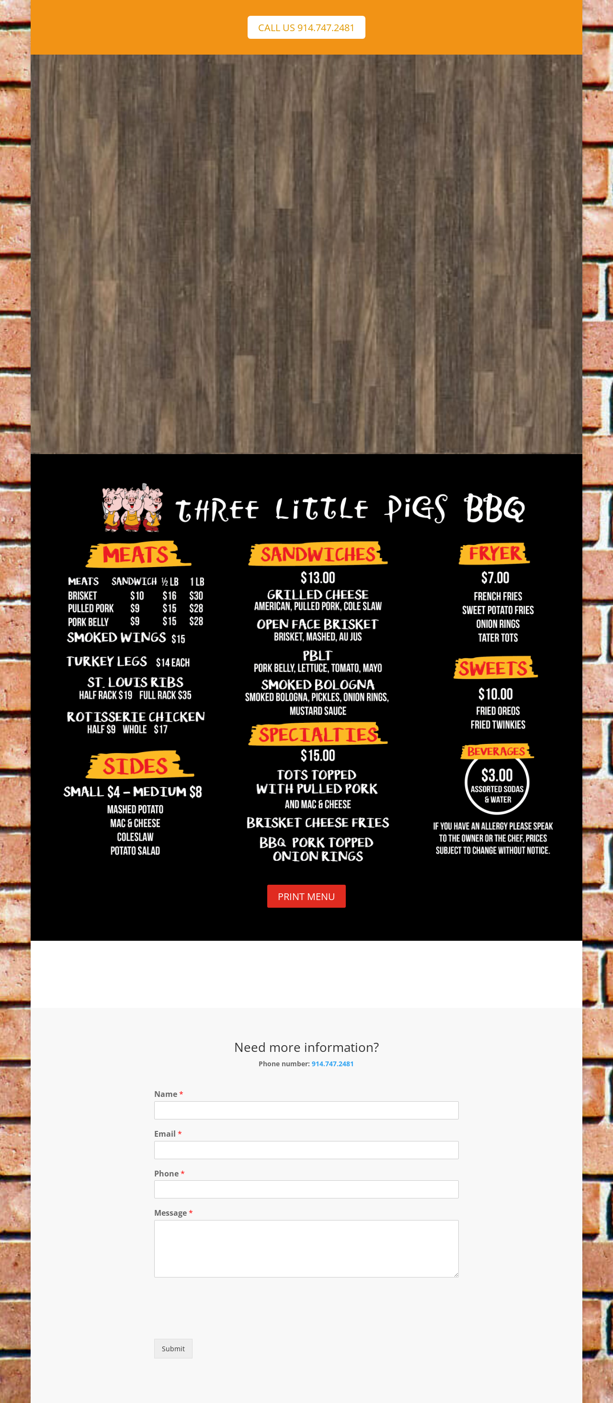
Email (168, 1134)
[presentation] (227, 1323)
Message (173, 1213)
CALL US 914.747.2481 (306, 27)
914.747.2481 (333, 1063)
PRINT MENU (306, 896)
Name (168, 1094)
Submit (173, 1348)
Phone (169, 1174)
